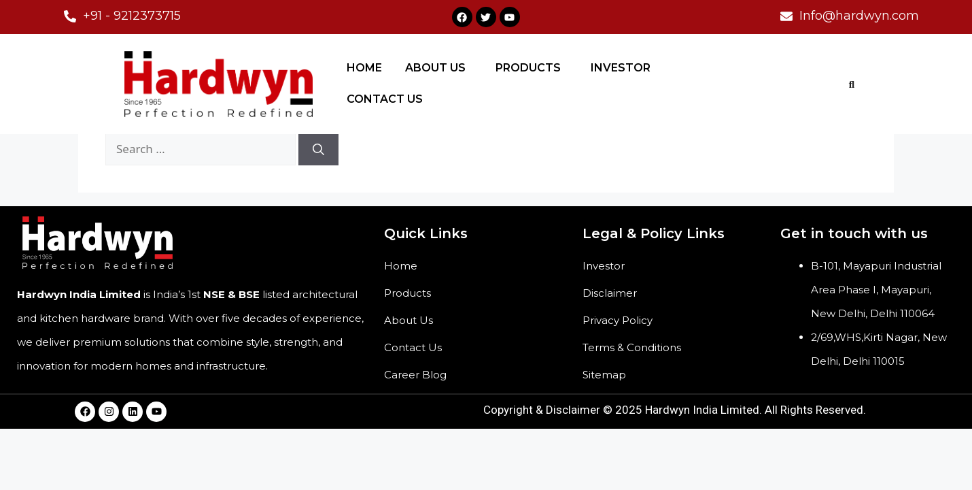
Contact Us (413, 347)
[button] (439, 68)
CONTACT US (385, 99)
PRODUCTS (528, 67)
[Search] (318, 149)
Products (407, 293)
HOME (364, 67)
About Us (408, 320)
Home (400, 265)
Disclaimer (610, 293)
